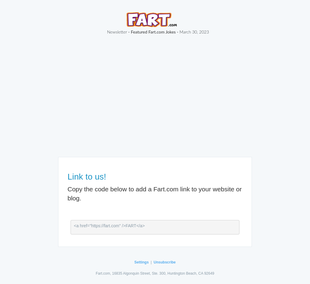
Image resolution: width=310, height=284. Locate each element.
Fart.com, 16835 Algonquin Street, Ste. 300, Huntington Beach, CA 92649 (155, 273)
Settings (141, 262)
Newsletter (117, 31)
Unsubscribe (165, 262)
